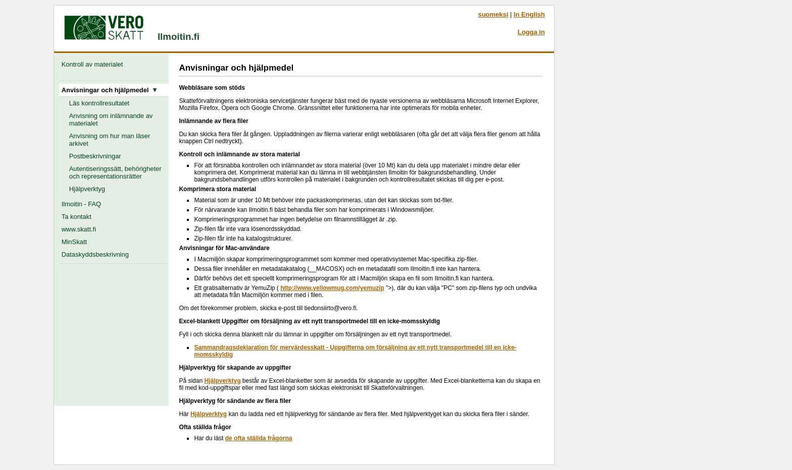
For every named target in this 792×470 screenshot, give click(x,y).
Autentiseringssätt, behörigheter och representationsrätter (115, 172)
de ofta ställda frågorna (258, 438)
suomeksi (493, 14)
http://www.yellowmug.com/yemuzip (332, 287)
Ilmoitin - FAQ (81, 204)
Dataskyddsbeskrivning (95, 254)
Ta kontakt (76, 216)
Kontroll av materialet (94, 64)
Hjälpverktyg (87, 189)
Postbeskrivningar (95, 156)
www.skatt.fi (79, 229)
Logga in (531, 32)
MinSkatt (74, 242)
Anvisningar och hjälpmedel (109, 90)
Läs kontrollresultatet (99, 103)
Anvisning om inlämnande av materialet (111, 119)
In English (529, 14)
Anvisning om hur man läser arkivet (110, 139)
